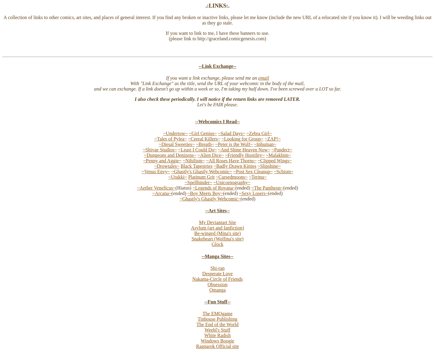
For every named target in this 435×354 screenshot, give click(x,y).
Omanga (217, 290)
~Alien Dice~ (211, 155)
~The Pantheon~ (267, 187)
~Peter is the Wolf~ (234, 144)
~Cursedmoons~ (232, 177)
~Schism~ (283, 171)
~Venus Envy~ (156, 171)
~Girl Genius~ (203, 133)
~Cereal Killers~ (204, 138)
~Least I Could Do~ (197, 149)
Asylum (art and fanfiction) (217, 227)
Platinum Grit (201, 177)
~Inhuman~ (265, 144)
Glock (217, 244)
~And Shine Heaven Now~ (244, 149)
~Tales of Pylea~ (170, 138)
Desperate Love (217, 273)
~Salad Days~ (231, 133)
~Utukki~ (177, 177)
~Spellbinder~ (198, 182)
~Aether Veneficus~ (156, 187)
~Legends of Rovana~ (213, 187)
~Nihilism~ (194, 160)
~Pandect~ (282, 149)
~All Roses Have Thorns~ (231, 160)
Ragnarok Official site (217, 346)
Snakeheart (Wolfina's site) (217, 238)
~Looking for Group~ (242, 138)
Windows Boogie (217, 340)
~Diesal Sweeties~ (177, 144)
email (263, 78)
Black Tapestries (197, 166)
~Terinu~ (258, 177)
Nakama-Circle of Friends (217, 279)
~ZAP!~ (273, 138)
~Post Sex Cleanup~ (253, 171)
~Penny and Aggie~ (162, 160)
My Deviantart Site (217, 222)
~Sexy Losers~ (253, 193)
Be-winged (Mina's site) (217, 233)
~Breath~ (205, 144)
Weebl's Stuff (217, 329)
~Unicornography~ (231, 182)
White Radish (217, 335)
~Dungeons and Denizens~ (170, 155)
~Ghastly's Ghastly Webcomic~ (201, 171)
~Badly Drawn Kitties (235, 166)
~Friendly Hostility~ (245, 155)
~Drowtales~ (166, 166)
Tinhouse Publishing (217, 319)
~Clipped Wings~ (275, 160)
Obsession (217, 284)
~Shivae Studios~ (160, 149)
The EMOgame (217, 313)
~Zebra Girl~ (259, 133)
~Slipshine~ (269, 166)
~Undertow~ (175, 133)
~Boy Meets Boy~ (205, 193)
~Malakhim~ (278, 155)
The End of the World (218, 324)
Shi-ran (217, 268)
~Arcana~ (162, 193)
